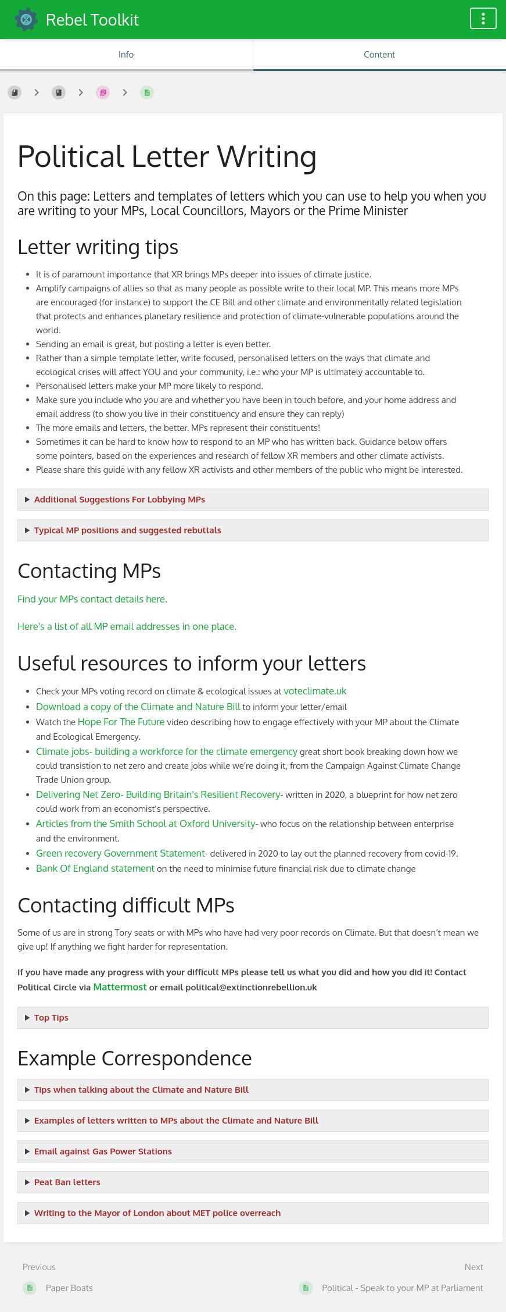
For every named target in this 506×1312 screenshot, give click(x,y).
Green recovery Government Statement (120, 853)
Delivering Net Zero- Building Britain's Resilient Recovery (158, 794)
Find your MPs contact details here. (92, 599)
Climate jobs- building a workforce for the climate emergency (166, 751)
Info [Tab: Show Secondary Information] (126, 54)
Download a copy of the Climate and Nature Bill (138, 706)
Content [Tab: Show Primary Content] (379, 54)
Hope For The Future (121, 721)
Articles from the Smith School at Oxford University (145, 823)
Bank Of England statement (95, 868)
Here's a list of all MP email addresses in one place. (126, 626)
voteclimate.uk (314, 690)
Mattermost (119, 987)
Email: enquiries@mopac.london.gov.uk (253, 1213)
